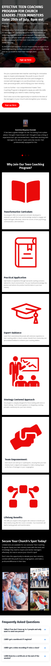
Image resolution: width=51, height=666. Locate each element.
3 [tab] (29, 155)
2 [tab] (25, 155)
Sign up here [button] (25, 59)
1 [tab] (22, 155)
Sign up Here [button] (10, 105)
